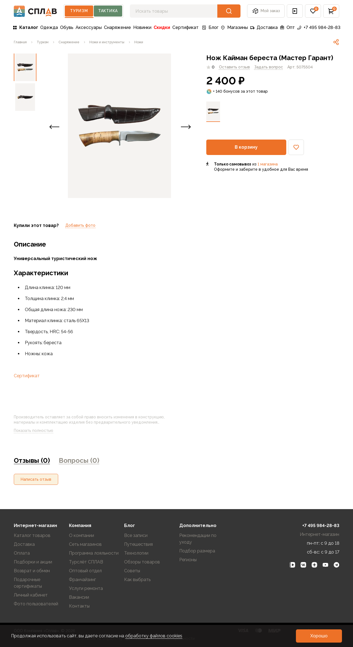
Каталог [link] (25, 27)
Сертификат (27, 375)
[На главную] (35, 11)
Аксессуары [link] (89, 27)
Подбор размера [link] (197, 551)
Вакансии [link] (79, 597)
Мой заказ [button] (266, 11)
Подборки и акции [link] (33, 562)
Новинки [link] (142, 27)
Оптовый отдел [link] (85, 570)
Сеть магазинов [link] (85, 544)
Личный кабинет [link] (31, 595)
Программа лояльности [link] (94, 553)
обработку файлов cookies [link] (153, 635)
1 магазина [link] (268, 164)
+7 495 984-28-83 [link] (318, 27)
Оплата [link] (22, 553)
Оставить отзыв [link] (234, 67)
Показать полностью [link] (38, 430)
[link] (20, 42)
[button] (295, 11)
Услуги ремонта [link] (86, 588)
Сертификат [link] (185, 27)
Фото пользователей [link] (36, 603)
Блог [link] (210, 27)
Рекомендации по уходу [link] (197, 539)
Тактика (108, 11)
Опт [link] (287, 27)
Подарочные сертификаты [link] (28, 583)
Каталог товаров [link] (32, 535)
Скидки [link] (162, 27)
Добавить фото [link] (80, 225)
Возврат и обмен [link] (32, 570)
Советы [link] (132, 570)
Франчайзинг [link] (82, 579)
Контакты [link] (79, 606)
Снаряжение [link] (117, 27)
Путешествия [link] (138, 544)
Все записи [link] (136, 535)
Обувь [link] (66, 27)
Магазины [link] (234, 27)
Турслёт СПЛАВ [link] (86, 562)
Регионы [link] (188, 559)
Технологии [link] (136, 553)
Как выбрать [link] (137, 579)
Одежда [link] (49, 27)
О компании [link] (81, 535)
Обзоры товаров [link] (142, 562)
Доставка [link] (264, 27)
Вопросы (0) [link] (79, 460)
